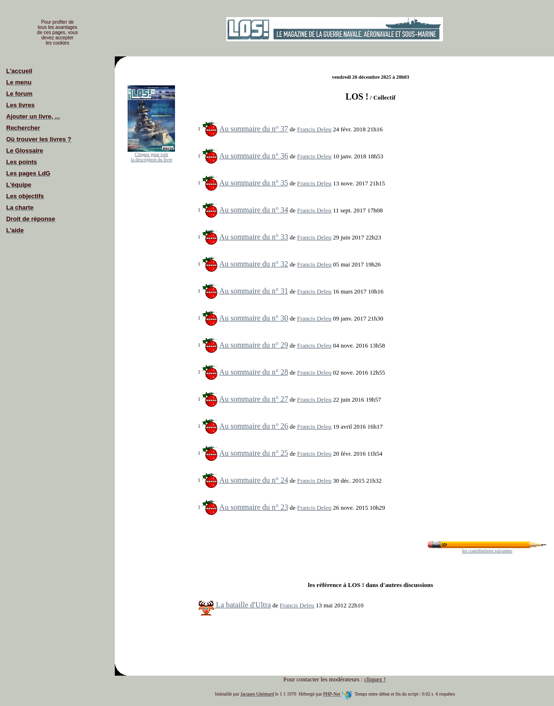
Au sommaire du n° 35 (253, 183)
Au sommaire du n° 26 (253, 426)
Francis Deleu (314, 129)
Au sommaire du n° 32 (253, 264)
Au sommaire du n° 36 (253, 156)
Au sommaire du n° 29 (253, 345)
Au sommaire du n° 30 (253, 318)
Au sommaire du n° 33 (253, 237)
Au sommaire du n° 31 (253, 291)
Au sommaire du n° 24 (253, 480)
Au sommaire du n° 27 (253, 399)
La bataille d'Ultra (235, 605)
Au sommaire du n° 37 (253, 129)
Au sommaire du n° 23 (253, 507)
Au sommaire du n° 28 (253, 372)
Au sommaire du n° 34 (253, 210)
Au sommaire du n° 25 (253, 453)
